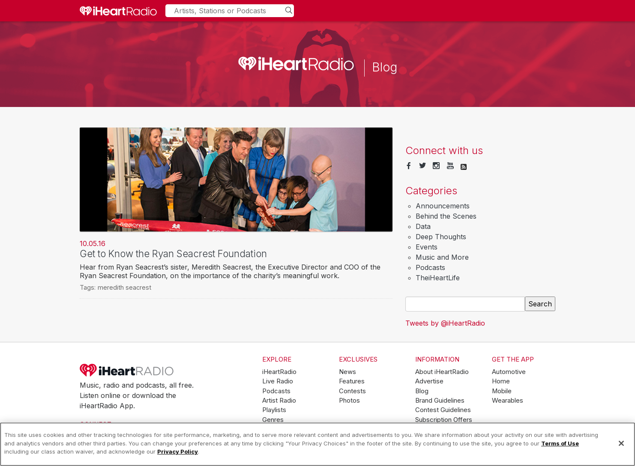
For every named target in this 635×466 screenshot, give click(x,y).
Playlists (274, 410)
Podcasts (430, 267)
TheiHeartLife (438, 277)
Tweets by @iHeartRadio (445, 323)
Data (423, 226)
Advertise (429, 381)
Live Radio (277, 381)
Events (426, 247)
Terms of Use (560, 443)
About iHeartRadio (442, 372)
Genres (273, 420)
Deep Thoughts (441, 236)
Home (501, 381)
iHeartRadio (127, 370)
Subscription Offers (443, 420)
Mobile (502, 391)
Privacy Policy (177, 451)
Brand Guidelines (439, 400)
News (347, 372)
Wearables (507, 400)
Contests (352, 391)
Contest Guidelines (443, 410)
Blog (421, 391)
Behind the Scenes (446, 216)
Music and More (442, 257)
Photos (349, 400)
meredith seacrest (124, 287)
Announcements (443, 206)
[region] (317, 444)
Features (352, 381)
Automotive (509, 372)
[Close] (621, 443)
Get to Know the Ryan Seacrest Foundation (173, 253)
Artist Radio (279, 400)
